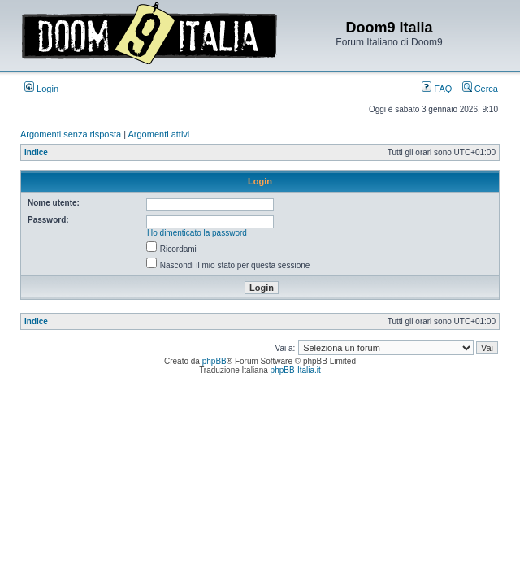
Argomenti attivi (159, 134)
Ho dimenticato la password (197, 232)
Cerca (480, 88)
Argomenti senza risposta (70, 134)
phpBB (214, 361)
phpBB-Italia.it (296, 370)
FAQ (437, 88)
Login (41, 88)
